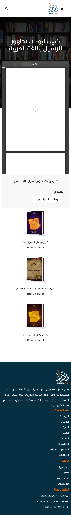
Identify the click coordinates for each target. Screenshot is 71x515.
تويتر (65, 472)
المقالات (64, 438)
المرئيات (64, 421)
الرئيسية (64, 416)
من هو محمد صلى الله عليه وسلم (35, 288)
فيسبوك (63, 467)
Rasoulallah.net (35, 247)
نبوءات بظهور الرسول (47, 199)
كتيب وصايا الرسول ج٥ (35, 242)
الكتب (65, 433)
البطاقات (64, 455)
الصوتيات (64, 427)
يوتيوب (63, 483)
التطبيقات (63, 444)
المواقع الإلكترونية (59, 449)
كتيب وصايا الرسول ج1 (35, 335)
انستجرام (63, 478)
